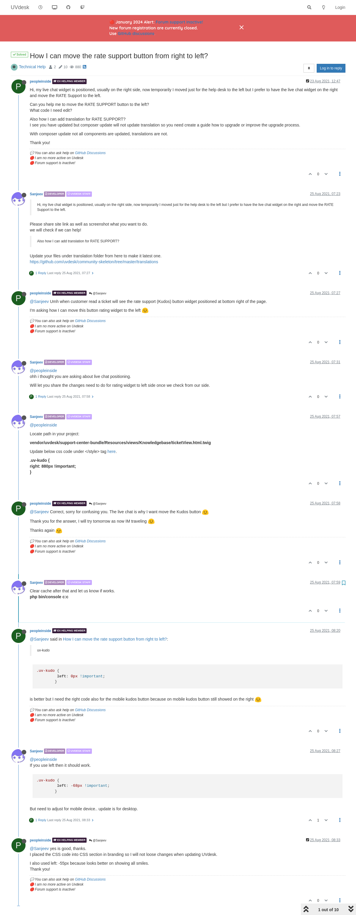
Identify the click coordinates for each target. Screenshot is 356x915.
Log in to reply (331, 68)
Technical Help (32, 66)
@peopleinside (43, 370)
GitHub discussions (136, 33)
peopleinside (40, 81)
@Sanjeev (97, 293)
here (111, 451)
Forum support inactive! (179, 22)
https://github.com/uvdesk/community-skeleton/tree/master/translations (94, 261)
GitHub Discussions (90, 153)
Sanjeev (36, 194)
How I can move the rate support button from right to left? (115, 639)
